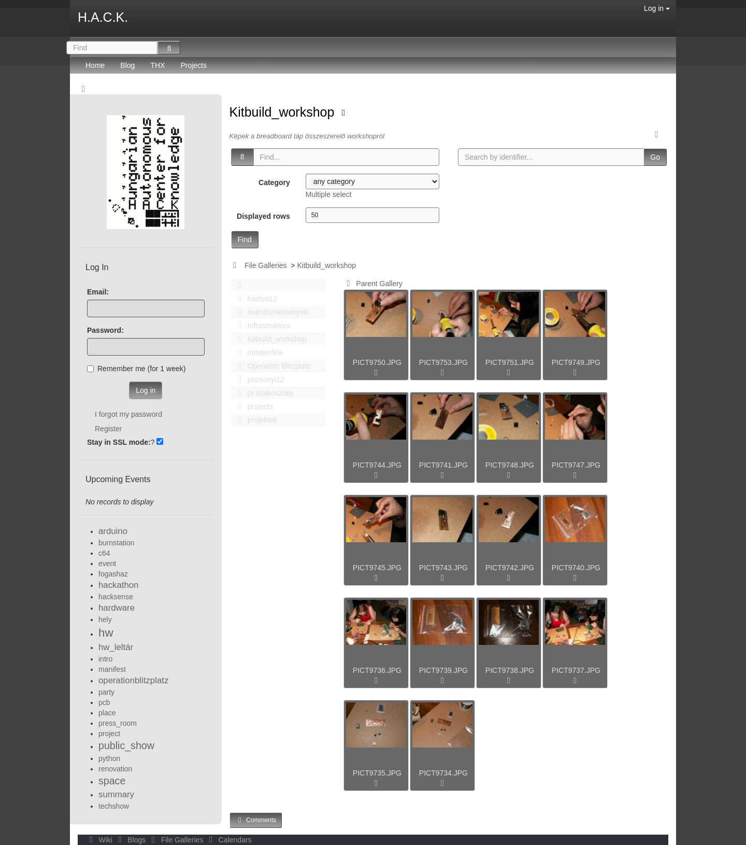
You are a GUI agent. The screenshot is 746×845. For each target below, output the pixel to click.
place (107, 713)
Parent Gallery (373, 283)
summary (116, 794)
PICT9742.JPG (509, 568)
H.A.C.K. (103, 17)
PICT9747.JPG (576, 465)
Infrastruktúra (262, 325)
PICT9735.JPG (377, 773)
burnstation (116, 543)
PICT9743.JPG (443, 568)
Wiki (99, 840)
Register (108, 429)
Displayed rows (263, 216)
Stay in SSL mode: (119, 442)
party (106, 692)
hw (105, 632)
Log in (657, 8)
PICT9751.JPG (509, 362)
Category (274, 182)
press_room (117, 723)
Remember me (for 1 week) (136, 368)
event (107, 563)
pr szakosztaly (263, 393)
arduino (112, 531)
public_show (126, 745)
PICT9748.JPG (509, 465)
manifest (112, 669)
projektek (255, 420)
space (111, 780)
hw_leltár (115, 647)
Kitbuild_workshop (283, 112)
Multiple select (329, 194)
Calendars (228, 840)
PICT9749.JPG (576, 362)
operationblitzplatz (133, 680)
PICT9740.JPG (576, 568)
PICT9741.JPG (443, 465)
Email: (98, 292)
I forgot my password (128, 414)
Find (245, 239)
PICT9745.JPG (377, 568)
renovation (115, 769)
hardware (116, 608)
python (109, 758)
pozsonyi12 (258, 379)
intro (105, 659)
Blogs (131, 840)
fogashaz (113, 574)
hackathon (118, 585)
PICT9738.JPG (509, 670)
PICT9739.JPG (443, 670)
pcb (104, 702)
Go (655, 157)
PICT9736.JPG (377, 670)
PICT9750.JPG (377, 362)
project (109, 733)
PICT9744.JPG (377, 465)
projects (253, 406)
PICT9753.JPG (443, 362)
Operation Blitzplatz (272, 366)
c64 (104, 553)
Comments (256, 820)
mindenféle (258, 352)
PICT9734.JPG (443, 773)
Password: (105, 330)
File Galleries (266, 265)
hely (105, 619)
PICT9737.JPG (576, 670)
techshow (113, 806)
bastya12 (255, 298)
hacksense (115, 597)
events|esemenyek (270, 312)
